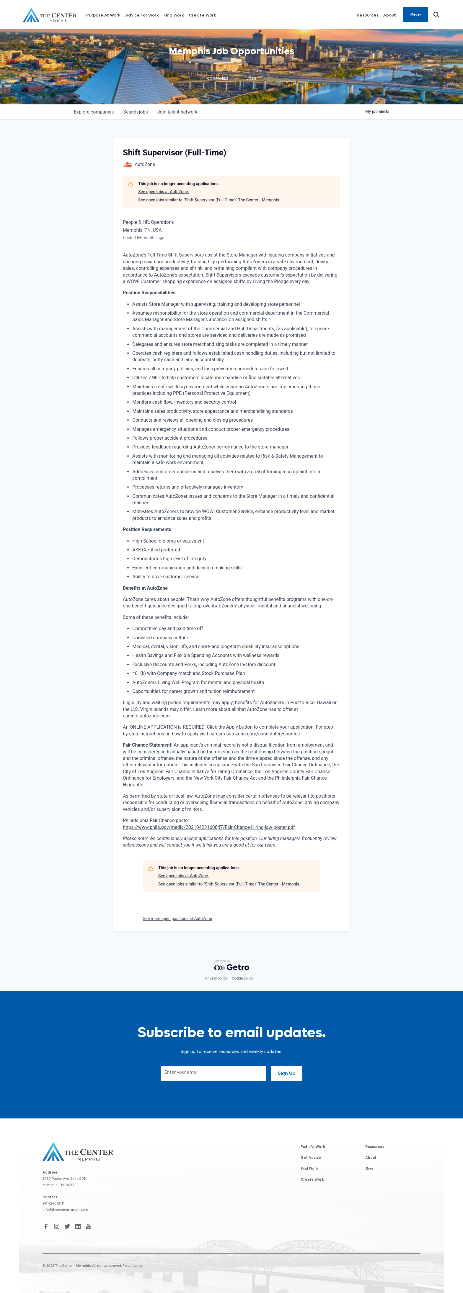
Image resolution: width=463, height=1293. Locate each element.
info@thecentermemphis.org (65, 1210)
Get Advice (311, 1158)
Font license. (133, 1266)
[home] (50, 15)
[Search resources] (436, 14)
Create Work (202, 15)
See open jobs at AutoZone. (163, 191)
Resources (368, 15)
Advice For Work (142, 15)
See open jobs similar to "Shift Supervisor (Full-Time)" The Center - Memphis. (209, 200)
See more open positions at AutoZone (177, 918)
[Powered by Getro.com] (231, 965)
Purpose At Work (103, 15)
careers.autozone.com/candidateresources (254, 734)
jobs (135, 112)
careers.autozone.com (146, 716)
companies (94, 112)
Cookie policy (242, 978)
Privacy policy (216, 978)
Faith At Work (313, 1147)
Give (415, 14)
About (389, 15)
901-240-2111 (53, 1204)
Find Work (174, 15)
